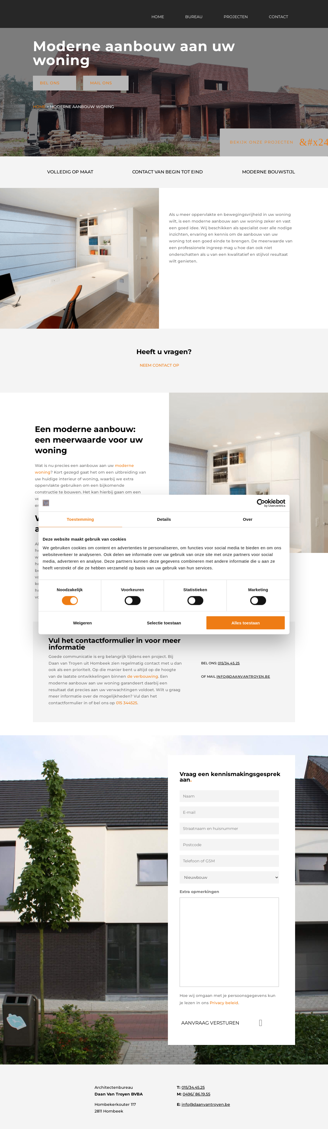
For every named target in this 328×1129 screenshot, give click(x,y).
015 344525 (126, 702)
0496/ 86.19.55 (196, 1094)
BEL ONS (54, 82)
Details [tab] (164, 519)
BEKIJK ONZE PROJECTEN (261, 142)
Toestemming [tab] (80, 519)
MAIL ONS (106, 82)
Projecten (236, 17)
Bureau (193, 17)
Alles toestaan (245, 622)
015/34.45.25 (193, 1087)
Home (157, 17)
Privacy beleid (224, 1002)
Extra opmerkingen (199, 891)
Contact (278, 17)
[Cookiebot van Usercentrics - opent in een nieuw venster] (261, 503)
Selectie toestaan (164, 622)
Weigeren (82, 622)
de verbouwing (142, 676)
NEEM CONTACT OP (164, 365)
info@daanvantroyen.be (206, 1104)
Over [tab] (248, 519)
